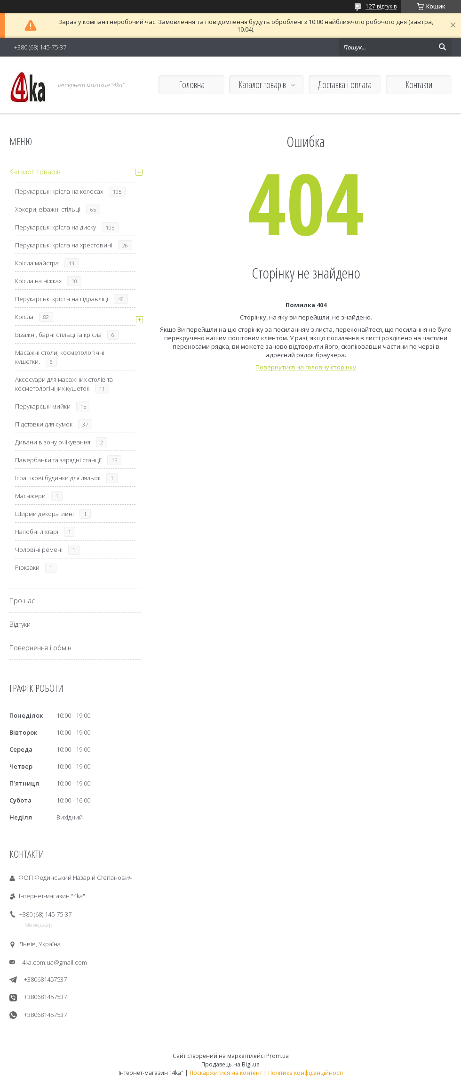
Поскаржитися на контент (226, 1073)
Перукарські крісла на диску (55, 227)
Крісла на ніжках (38, 281)
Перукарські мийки (43, 406)
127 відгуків (381, 6)
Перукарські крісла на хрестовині (63, 245)
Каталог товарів (262, 84)
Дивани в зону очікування (52, 442)
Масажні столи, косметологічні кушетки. (59, 357)
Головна (192, 84)
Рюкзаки (27, 567)
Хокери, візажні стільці (47, 209)
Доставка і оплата (345, 84)
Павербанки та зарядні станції (58, 460)
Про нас (22, 600)
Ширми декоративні (44, 513)
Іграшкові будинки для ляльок (58, 478)
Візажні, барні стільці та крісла (58, 334)
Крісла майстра (37, 263)
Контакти (418, 84)
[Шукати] (442, 47)
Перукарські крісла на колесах (59, 191)
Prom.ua (277, 1056)
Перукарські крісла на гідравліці (61, 299)
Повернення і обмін (40, 647)
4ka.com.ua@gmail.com (54, 962)
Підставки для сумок (43, 424)
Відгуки (20, 624)
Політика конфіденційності (305, 1073)
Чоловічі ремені (39, 549)
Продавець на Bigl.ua (230, 1064)
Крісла (24, 316)
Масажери (30, 496)
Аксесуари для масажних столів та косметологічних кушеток (64, 384)
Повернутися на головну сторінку (305, 367)
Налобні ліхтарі (36, 531)
